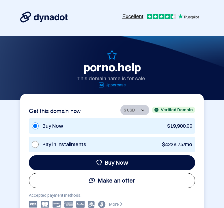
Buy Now (112, 162)
